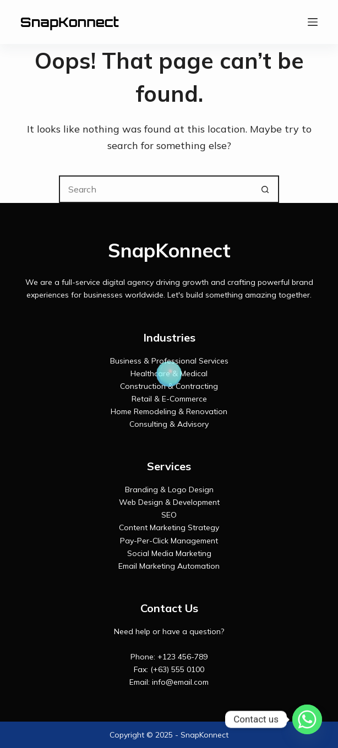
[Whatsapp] (307, 719)
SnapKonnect (69, 22)
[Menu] (313, 22)
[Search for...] (155, 189)
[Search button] (265, 189)
